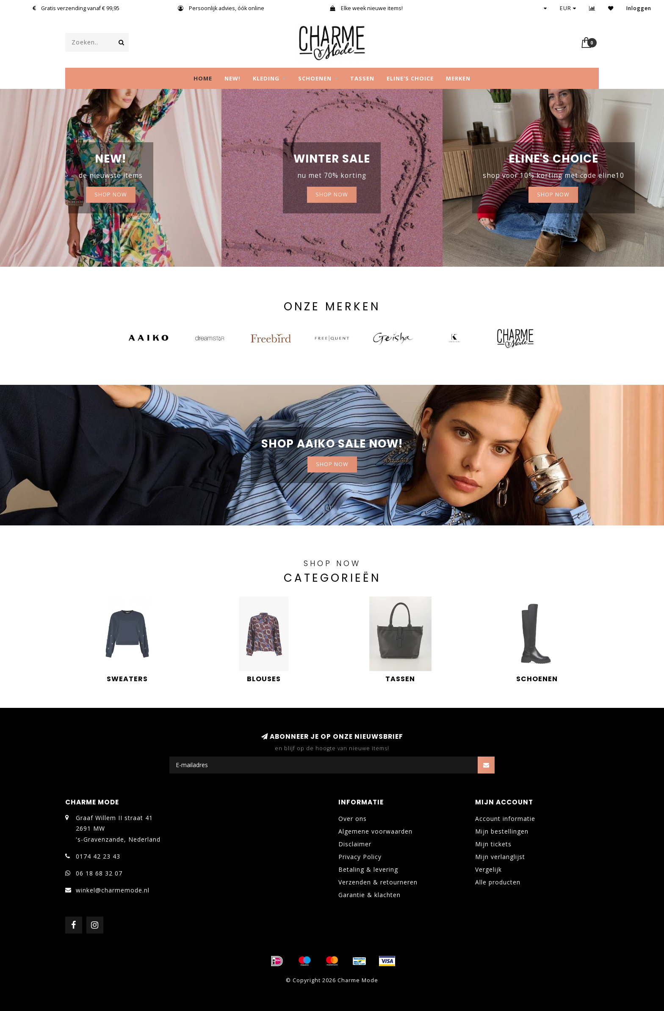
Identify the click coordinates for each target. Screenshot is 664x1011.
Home (203, 78)
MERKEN (458, 78)
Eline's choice (410, 78)
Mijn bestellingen (501, 831)
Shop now (331, 194)
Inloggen (638, 8)
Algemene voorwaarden (375, 831)
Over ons (352, 819)
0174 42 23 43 (98, 856)
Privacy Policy (360, 857)
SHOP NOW (110, 194)
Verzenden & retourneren (378, 882)
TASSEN (362, 78)
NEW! (232, 78)
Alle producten (497, 882)
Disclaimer (354, 844)
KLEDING (266, 78)
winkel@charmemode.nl (112, 890)
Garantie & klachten (369, 895)
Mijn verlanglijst (500, 857)
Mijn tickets (493, 844)
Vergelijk (488, 869)
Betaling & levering (368, 869)
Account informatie (505, 819)
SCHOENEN (315, 78)
